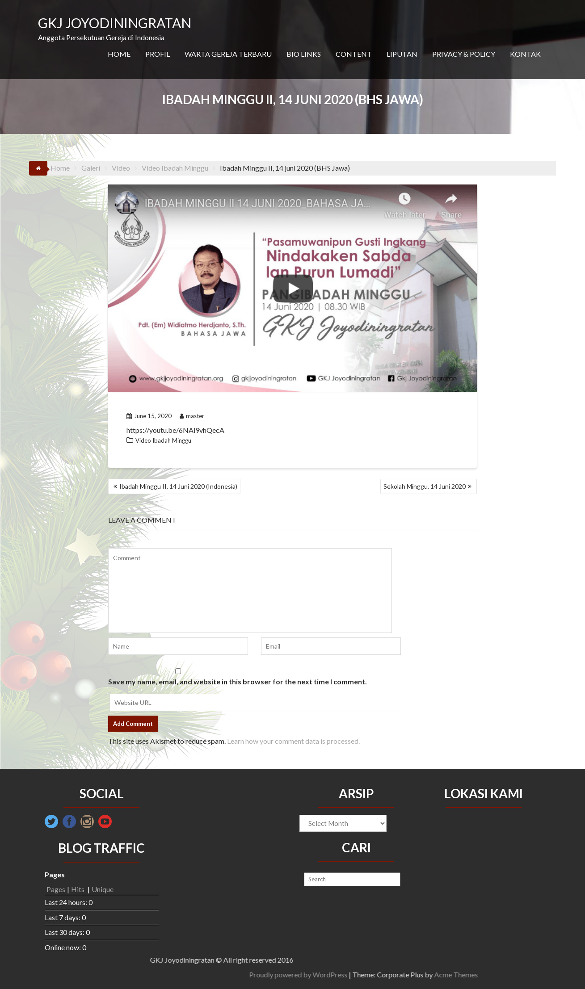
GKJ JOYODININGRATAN (114, 23)
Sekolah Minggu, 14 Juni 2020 (424, 486)
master (192, 415)
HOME (119, 54)
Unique (103, 889)
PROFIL (157, 54)
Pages (55, 889)
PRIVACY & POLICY (463, 54)
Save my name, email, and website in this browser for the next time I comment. (237, 681)
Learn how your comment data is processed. (293, 741)
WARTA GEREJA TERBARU (228, 54)
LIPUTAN (402, 54)
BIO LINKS (303, 54)
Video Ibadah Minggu (163, 440)
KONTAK (525, 54)
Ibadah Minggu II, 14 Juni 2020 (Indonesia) (178, 486)
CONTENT (354, 54)
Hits (78, 889)
